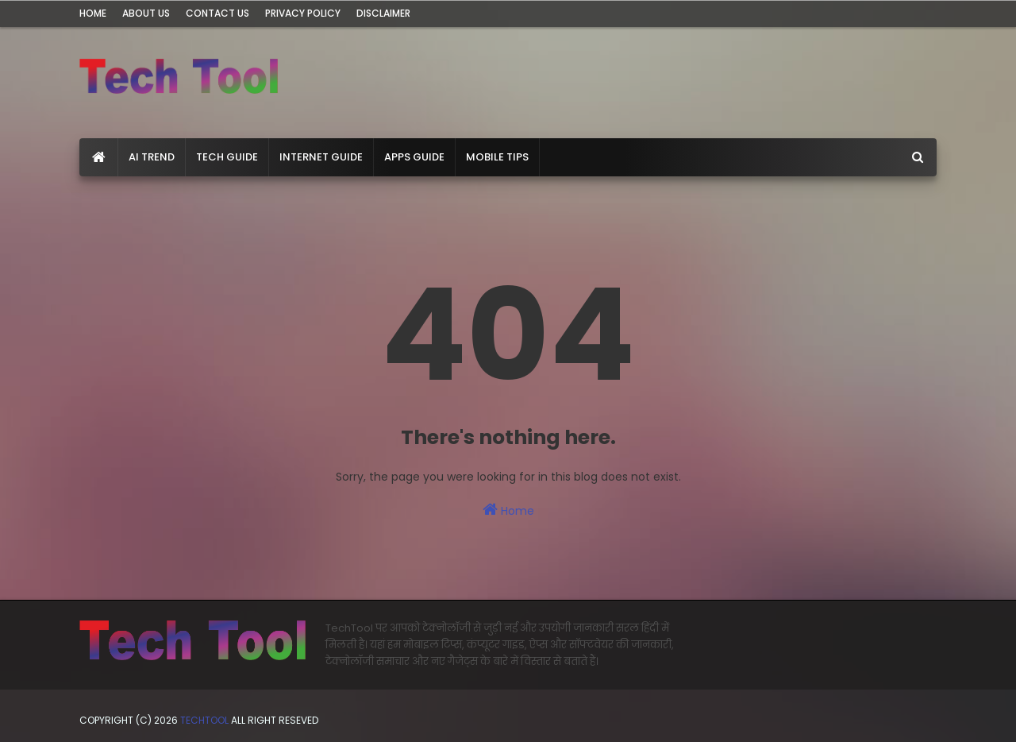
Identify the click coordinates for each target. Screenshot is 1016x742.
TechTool (205, 720)
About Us (146, 13)
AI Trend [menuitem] (152, 156)
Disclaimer (383, 13)
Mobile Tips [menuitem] (497, 156)
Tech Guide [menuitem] (227, 156)
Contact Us (217, 13)
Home (92, 13)
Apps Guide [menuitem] (414, 156)
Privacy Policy (303, 13)
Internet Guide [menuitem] (321, 156)
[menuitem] (98, 157)
